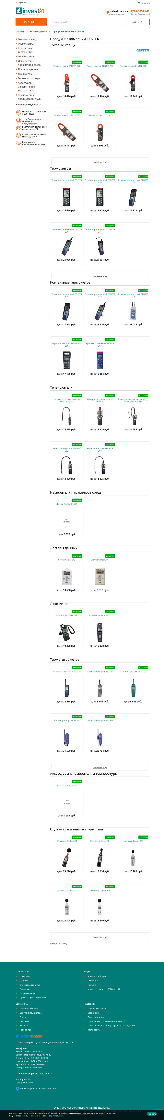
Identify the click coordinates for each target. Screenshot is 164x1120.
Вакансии (24, 989)
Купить (65, 103)
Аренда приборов (97, 976)
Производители (96, 1017)
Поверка (92, 984)
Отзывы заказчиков (30, 984)
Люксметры (25, 73)
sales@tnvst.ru (46, 1073)
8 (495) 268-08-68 (33, 1051)
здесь (61, 1116)
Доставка (24, 1021)
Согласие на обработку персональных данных (111, 1025)
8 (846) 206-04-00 (33, 1067)
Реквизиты (25, 1029)
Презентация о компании (33, 997)
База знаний (94, 1012)
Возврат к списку (58, 943)
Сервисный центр (97, 1008)
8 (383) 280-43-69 (39, 1061)
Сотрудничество (28, 993)
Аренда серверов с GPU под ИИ (104, 989)
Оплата (23, 1017)
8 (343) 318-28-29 (39, 1057)
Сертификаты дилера (31, 1012)
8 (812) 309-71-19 (42, 1054)
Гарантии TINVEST (29, 1008)
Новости (24, 980)
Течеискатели (26, 56)
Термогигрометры (29, 78)
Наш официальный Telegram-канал (36, 1088)
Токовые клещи (27, 39)
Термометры (26, 43)
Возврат (24, 1025)
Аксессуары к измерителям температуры (26, 86)
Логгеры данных (28, 69)
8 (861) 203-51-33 (36, 1064)
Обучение (93, 980)
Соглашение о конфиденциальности (106, 1021)
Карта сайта (94, 1029)
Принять (152, 1114)
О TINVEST (25, 976)
